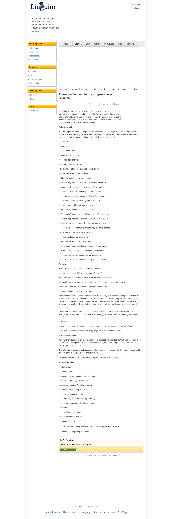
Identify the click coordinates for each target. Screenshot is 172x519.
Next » (116, 104)
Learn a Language (81, 512)
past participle (102, 134)
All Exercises (68, 450)
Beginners (34, 52)
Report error (34, 111)
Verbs (32, 75)
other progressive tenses (104, 350)
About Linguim (52, 512)
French (97, 44)
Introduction (34, 48)
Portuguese (109, 44)
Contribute (130, 44)
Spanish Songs (36, 79)
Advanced (34, 60)
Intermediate (87, 89)
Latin (88, 44)
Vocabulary (34, 72)
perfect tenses (126, 134)
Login (138, 8)
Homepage (65, 44)
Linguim (62, 89)
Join (133, 8)
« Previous (91, 104)
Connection (34, 83)
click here (88, 304)
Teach (32, 99)
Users (66, 512)
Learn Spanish (74, 89)
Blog (120, 44)
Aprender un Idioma (104, 512)
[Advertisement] (102, 67)
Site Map (122, 512)
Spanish (78, 44)
